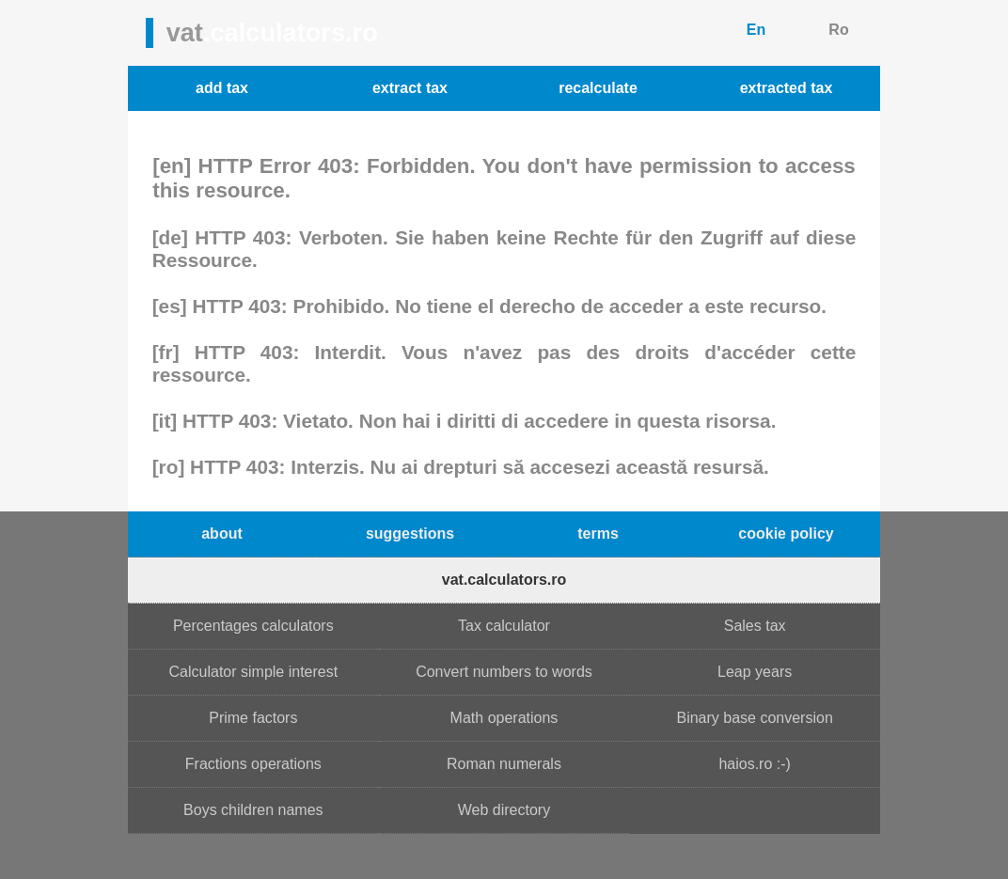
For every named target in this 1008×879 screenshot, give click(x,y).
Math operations (504, 718)
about (222, 534)
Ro (838, 30)
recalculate (598, 88)
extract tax (410, 88)
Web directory (504, 810)
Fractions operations (253, 764)
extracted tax (786, 88)
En (756, 30)
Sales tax (755, 626)
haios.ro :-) (754, 764)
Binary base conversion (754, 718)
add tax (222, 88)
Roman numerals (504, 764)
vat (272, 32)
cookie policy (785, 534)
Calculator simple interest (254, 672)
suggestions (410, 534)
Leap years (754, 672)
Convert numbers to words (504, 672)
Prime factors (253, 718)
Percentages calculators (253, 626)
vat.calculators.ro (504, 580)
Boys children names (253, 810)
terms (598, 534)
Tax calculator (504, 626)
